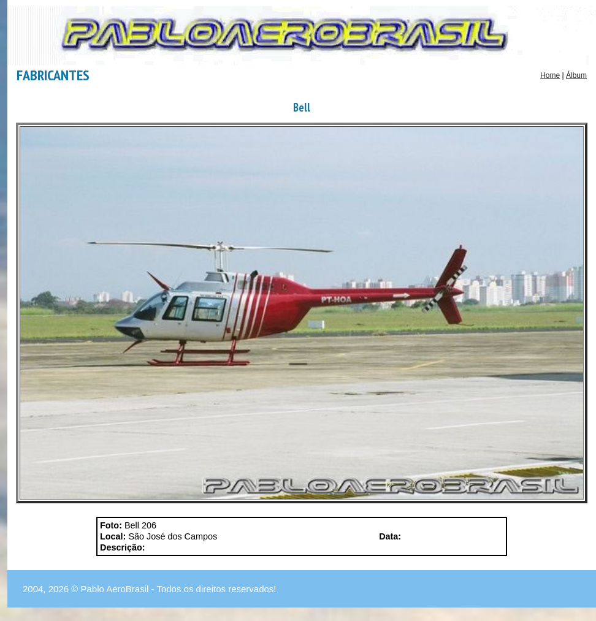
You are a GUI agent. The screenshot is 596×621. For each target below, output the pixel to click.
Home (550, 75)
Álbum (576, 75)
